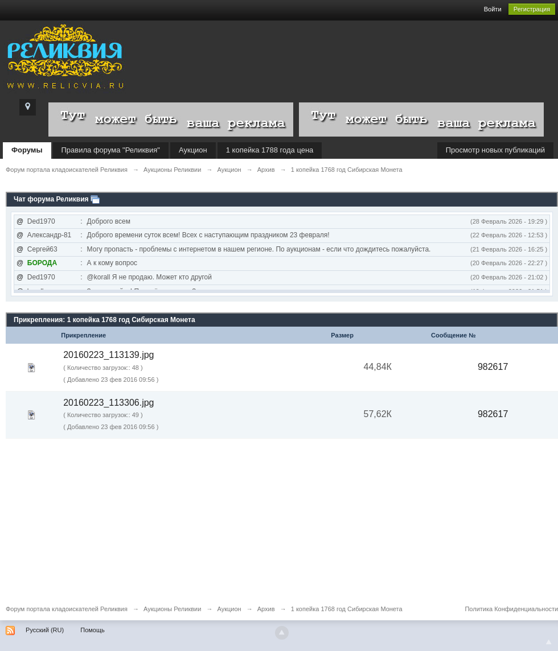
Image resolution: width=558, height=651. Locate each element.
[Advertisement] (279, 518)
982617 (493, 367)
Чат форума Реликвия (51, 199)
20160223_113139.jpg (108, 355)
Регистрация (532, 9)
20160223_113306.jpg (108, 402)
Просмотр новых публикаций (495, 150)
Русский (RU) (45, 630)
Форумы (27, 150)
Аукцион (193, 150)
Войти (493, 9)
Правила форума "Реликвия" (110, 150)
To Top (548, 641)
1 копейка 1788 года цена (270, 150)
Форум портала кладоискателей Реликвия (67, 608)
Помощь (92, 630)
